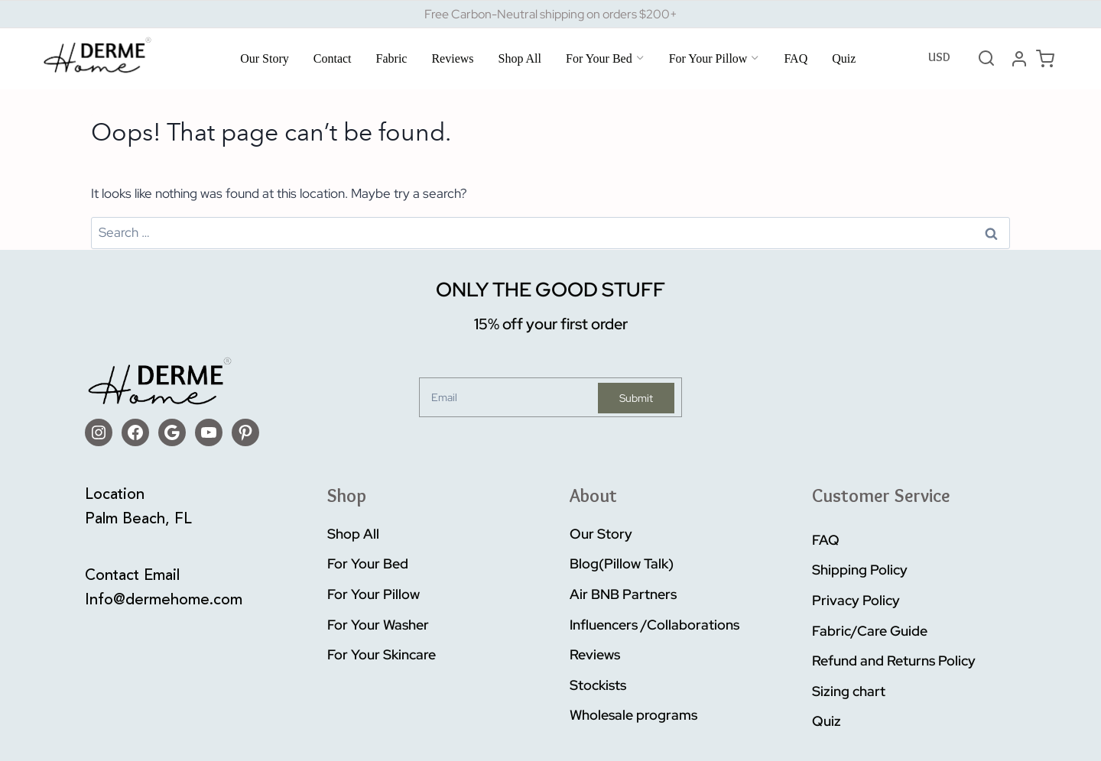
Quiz (844, 58)
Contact (332, 58)
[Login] (1019, 59)
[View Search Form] (986, 59)
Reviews (452, 58)
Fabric (392, 58)
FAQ (795, 58)
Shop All (520, 58)
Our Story (264, 58)
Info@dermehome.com (163, 600)
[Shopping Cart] (1045, 59)
